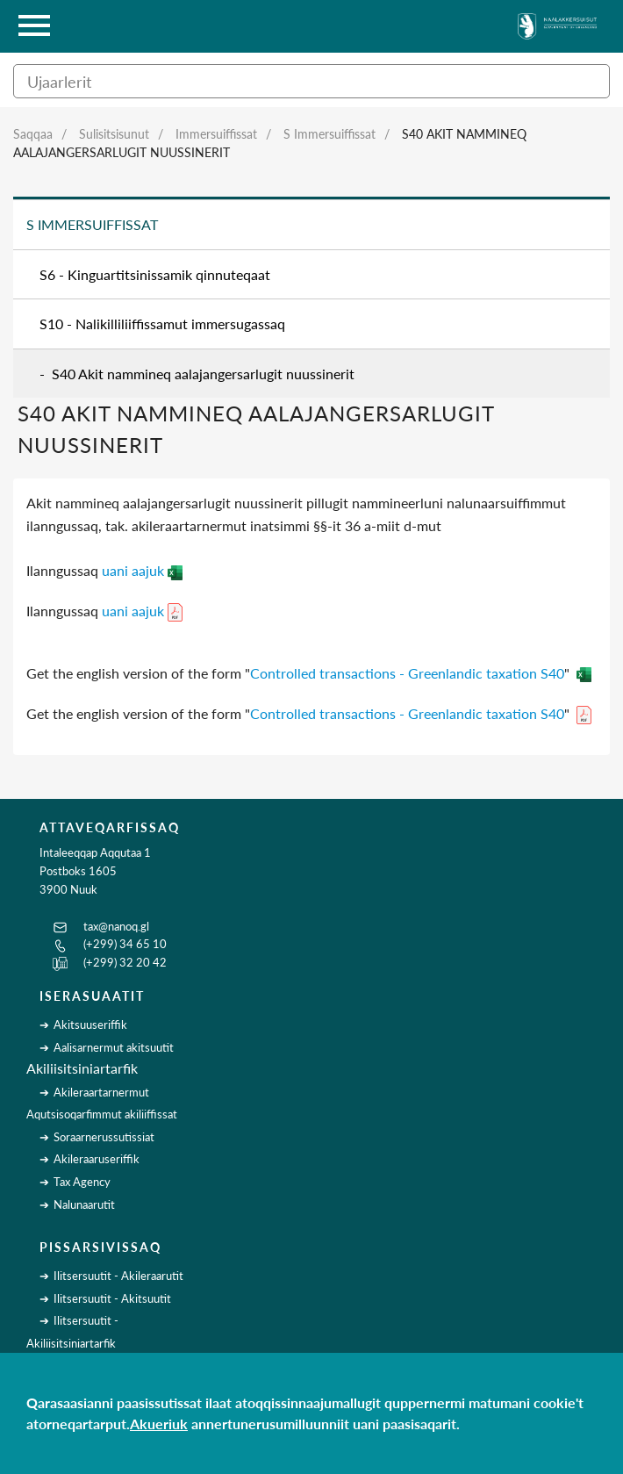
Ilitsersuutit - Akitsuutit (112, 1298)
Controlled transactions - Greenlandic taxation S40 (407, 673)
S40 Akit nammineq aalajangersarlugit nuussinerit (203, 373)
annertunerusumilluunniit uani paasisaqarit (323, 1423)
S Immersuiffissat (329, 133)
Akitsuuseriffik (90, 1024)
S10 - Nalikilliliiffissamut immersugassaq (162, 323)
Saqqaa (33, 133)
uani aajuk (142, 570)
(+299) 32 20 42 (125, 962)
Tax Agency (82, 1182)
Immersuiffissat (216, 133)
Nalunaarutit (84, 1204)
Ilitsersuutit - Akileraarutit (118, 1276)
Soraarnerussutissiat (104, 1137)
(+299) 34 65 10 (125, 944)
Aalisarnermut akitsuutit (114, 1047)
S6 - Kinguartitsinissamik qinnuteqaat (154, 274)
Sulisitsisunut (114, 133)
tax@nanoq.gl (116, 926)
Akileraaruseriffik (97, 1159)
